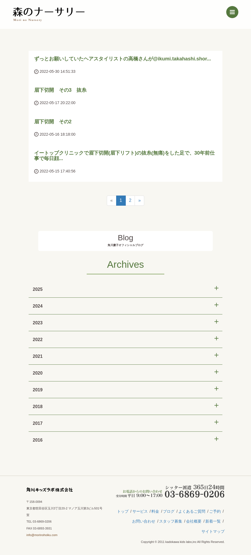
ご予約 (215, 511)
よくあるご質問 (191, 511)
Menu (234, 11)
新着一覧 (213, 521)
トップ (123, 511)
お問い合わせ (143, 521)
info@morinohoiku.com (42, 535)
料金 (155, 511)
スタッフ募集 (170, 521)
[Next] (139, 201)
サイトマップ (213, 531)
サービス (140, 511)
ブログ (168, 511)
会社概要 (193, 521)
